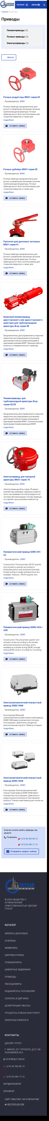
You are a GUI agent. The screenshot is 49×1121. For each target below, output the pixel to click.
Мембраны (11, 948)
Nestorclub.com (15, 1104)
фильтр (9, 57)
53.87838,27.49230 (15, 1059)
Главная (4, 12)
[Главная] (7, 4)
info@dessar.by (12, 1084)
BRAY (22, 101)
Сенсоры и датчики (16, 998)
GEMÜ (22, 559)
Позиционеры (13, 962)
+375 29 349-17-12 (28, 844)
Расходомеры (13, 984)
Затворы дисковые (16, 933)
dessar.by (8, 1091)
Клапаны (10, 940)
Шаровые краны (14, 955)
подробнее (8, 120)
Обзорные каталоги (16, 1020)
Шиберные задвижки (17, 969)
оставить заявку (17, 126)
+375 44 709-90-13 (28, 839)
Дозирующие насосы (17, 1005)
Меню (36, 5)
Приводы (10, 977)
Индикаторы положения (20, 991)
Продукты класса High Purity (22, 1013)
